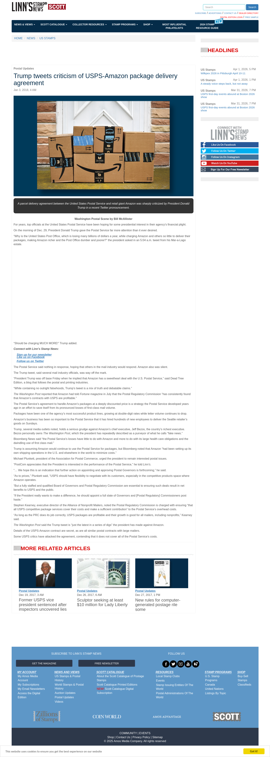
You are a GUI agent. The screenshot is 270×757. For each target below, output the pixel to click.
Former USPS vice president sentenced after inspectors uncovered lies (43, 604)
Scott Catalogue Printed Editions (117, 684)
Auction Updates (65, 692)
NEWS (31, 38)
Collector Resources (89, 24)
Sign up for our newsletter (34, 354)
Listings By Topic (215, 693)
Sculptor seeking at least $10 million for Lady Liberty (102, 602)
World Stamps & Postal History (69, 686)
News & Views (24, 24)
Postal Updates (29, 590)
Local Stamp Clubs (168, 676)
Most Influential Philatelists (174, 26)
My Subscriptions (28, 684)
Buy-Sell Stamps (243, 678)
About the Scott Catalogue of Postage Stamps (120, 678)
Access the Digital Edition (29, 695)
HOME (18, 38)
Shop (148, 24)
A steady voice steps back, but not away (224, 83)
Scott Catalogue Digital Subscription (115, 690)
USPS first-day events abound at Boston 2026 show (228, 95)
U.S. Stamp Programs (212, 678)
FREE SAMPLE (251, 17)
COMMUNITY (128, 733)
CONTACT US (230, 13)
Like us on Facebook (31, 357)
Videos (59, 701)
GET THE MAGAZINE (44, 663)
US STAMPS (47, 38)
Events (160, 680)
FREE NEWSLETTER (107, 663)
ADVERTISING (215, 13)
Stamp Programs (125, 24)
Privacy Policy (141, 737)
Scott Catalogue (53, 24)
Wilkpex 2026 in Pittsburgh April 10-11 (223, 73)
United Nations (214, 688)
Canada (210, 684)
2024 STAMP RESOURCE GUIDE (207, 26)
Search (252, 7)
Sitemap (157, 737)
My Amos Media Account (28, 678)
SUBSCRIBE (200, 13)
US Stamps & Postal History (67, 678)
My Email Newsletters (31, 688)
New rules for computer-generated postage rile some (157, 605)
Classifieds (244, 684)
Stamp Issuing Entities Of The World (174, 687)
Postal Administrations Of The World (174, 695)
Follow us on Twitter (30, 361)
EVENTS (144, 733)
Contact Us (123, 737)
